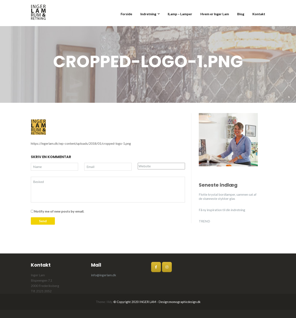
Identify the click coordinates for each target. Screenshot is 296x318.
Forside (126, 14)
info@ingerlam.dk (103, 275)
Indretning (148, 14)
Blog (240, 14)
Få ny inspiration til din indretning (222, 210)
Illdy (109, 302)
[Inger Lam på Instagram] (167, 267)
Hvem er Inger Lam (214, 14)
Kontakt (258, 14)
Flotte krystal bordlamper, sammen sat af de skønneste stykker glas (228, 196)
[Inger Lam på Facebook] (156, 267)
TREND (204, 221)
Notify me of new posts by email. (59, 211)
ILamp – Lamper (180, 14)
